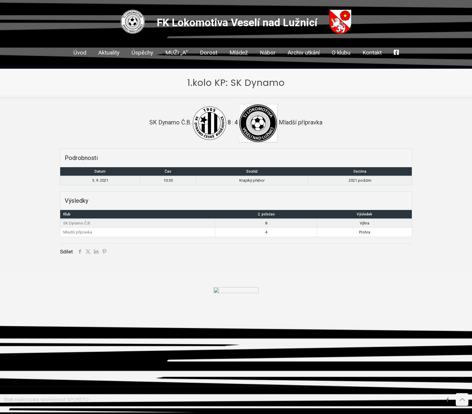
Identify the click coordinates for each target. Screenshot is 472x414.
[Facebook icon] (447, 400)
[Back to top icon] (462, 399)
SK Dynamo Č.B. (77, 223)
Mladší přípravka (77, 232)
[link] (208, 63)
